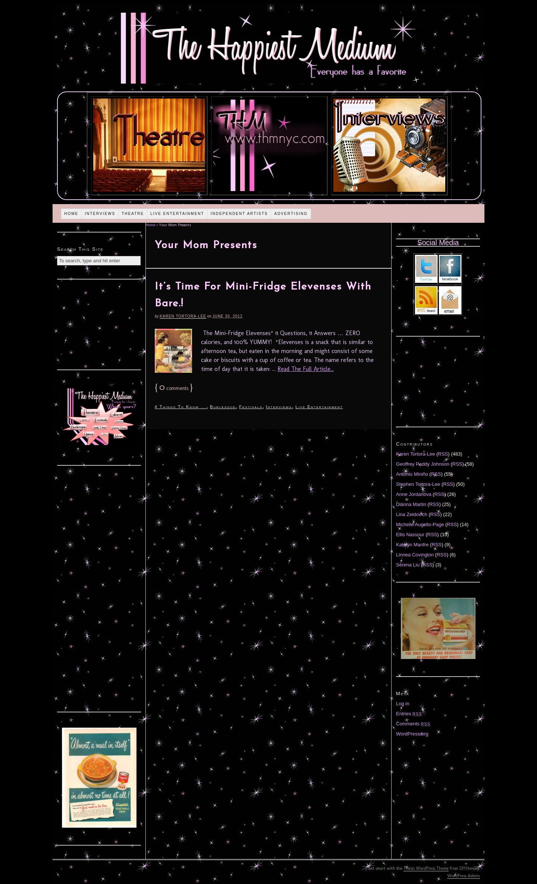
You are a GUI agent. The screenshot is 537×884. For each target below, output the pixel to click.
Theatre (133, 214)
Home (71, 214)
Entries (409, 713)
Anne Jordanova (413, 494)
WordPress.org (412, 734)
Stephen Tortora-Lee (418, 484)
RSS (443, 454)
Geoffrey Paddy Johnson (422, 464)
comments (173, 388)
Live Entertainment (177, 214)
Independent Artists (239, 214)
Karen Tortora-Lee (183, 316)
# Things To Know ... (181, 406)
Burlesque (223, 406)
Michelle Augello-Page (420, 524)
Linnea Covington (415, 554)
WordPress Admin (463, 875)
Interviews (100, 214)
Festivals (250, 406)
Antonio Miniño (412, 474)
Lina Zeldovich (411, 514)
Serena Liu (408, 565)
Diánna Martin (411, 504)
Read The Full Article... (305, 368)
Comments (413, 724)
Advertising (291, 214)
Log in (402, 703)
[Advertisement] (99, 323)
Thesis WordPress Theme (426, 868)
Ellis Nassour (410, 534)
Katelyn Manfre (412, 544)
